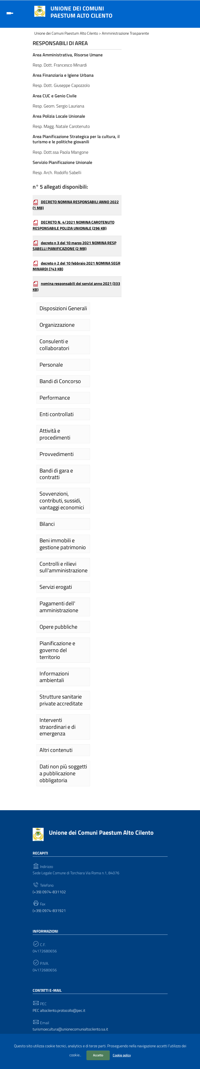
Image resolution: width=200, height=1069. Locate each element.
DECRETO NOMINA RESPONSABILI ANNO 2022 (76, 205)
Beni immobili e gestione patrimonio (63, 543)
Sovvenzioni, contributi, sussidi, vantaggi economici (62, 500)
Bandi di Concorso (60, 381)
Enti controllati (57, 414)
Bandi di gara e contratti (56, 474)
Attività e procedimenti (55, 434)
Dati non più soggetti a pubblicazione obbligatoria (63, 773)
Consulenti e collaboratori (54, 344)
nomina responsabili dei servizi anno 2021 (76, 287)
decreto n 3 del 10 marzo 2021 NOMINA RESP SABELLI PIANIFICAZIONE (74, 246)
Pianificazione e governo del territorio (57, 650)
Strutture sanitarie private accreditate (61, 700)
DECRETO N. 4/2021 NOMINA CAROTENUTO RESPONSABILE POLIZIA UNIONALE (73, 225)
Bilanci (47, 524)
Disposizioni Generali (63, 308)
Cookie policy (122, 1055)
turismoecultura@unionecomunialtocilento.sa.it (70, 1029)
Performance (55, 398)
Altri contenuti (56, 750)
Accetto (98, 1055)
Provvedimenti (57, 454)
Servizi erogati (56, 587)
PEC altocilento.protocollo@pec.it (59, 1010)
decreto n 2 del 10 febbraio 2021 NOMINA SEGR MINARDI (76, 266)
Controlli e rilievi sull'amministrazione (64, 567)
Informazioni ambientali (54, 677)
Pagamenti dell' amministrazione (59, 606)
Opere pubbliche (58, 627)
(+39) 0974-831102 (49, 892)
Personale (51, 365)
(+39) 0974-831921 (49, 911)
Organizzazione (57, 325)
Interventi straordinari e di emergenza (57, 727)
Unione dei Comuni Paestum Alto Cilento (81, 12)
